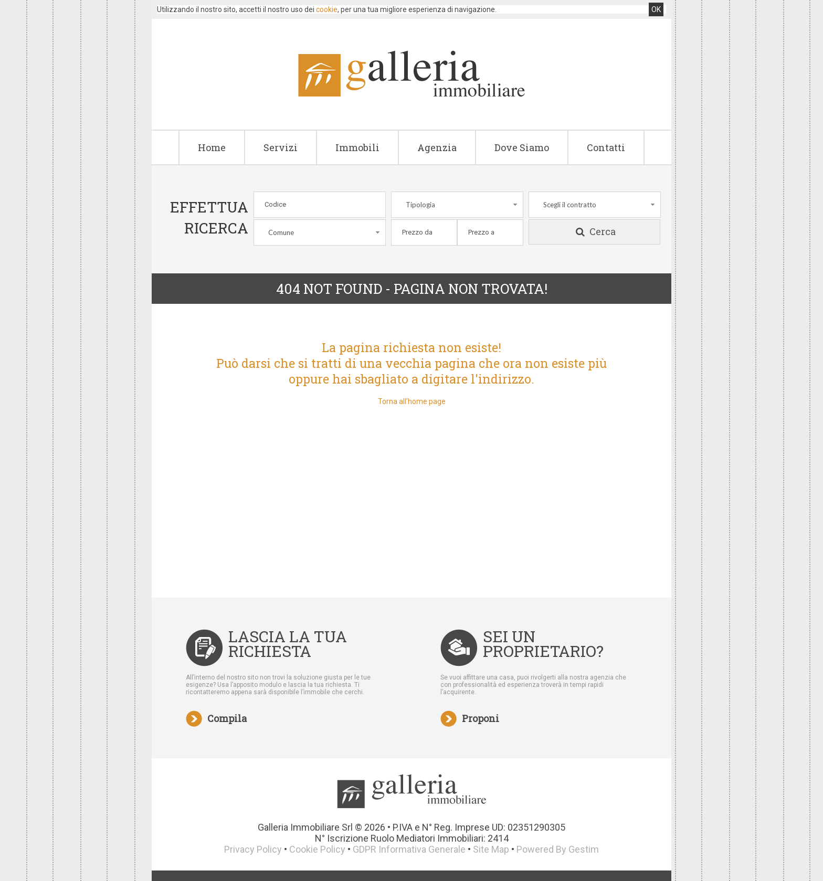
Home (212, 147)
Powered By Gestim (557, 849)
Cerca (594, 232)
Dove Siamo (521, 147)
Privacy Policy (253, 849)
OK (656, 9)
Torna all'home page (412, 401)
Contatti (606, 147)
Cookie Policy (317, 849)
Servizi (280, 147)
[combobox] (457, 205)
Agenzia (437, 147)
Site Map (491, 849)
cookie (326, 9)
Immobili (357, 147)
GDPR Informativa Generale (409, 849)
